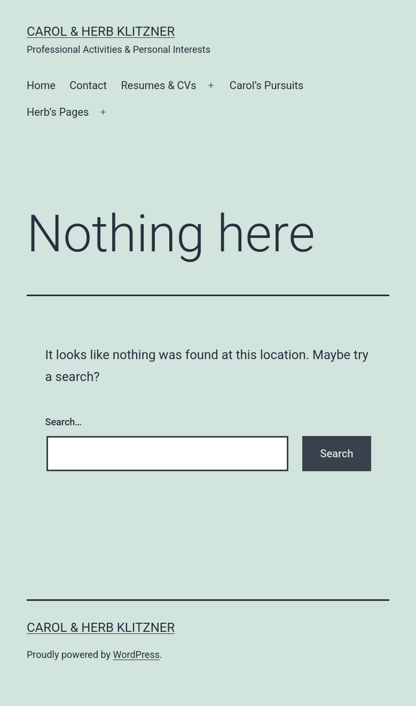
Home (41, 85)
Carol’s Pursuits (266, 85)
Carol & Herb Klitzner (101, 31)
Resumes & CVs (158, 85)
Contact (88, 85)
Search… (63, 421)
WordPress (136, 654)
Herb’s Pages (58, 112)
